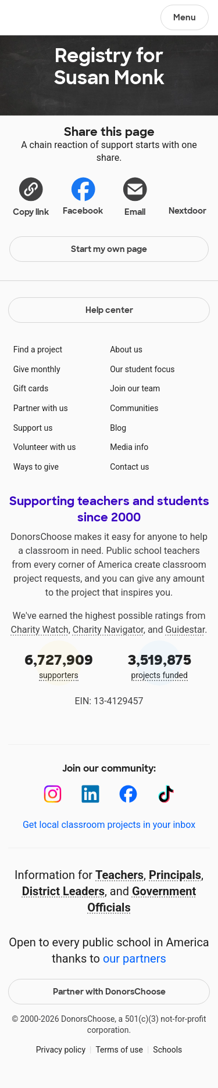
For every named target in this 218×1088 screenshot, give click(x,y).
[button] (31, 196)
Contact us (129, 466)
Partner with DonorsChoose (109, 991)
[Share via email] (135, 196)
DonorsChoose (37, 18)
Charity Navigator (108, 629)
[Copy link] (31, 196)
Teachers (119, 875)
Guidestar (185, 629)
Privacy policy (60, 1049)
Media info (129, 447)
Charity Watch (40, 629)
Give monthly (36, 369)
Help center (109, 310)
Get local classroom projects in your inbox (109, 824)
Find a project (37, 349)
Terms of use (119, 1049)
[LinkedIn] (90, 793)
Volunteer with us (44, 447)
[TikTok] (166, 793)
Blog (118, 428)
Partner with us (40, 408)
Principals (175, 875)
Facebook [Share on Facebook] (83, 196)
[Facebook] (128, 793)
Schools (167, 1049)
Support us (33, 428)
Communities (134, 408)
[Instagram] (52, 793)
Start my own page (109, 249)
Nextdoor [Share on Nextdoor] (187, 195)
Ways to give (36, 466)
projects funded (159, 665)
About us (126, 349)
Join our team (135, 388)
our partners (134, 958)
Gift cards (31, 388)
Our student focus (142, 369)
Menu (184, 17)
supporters (58, 665)
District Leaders (63, 891)
